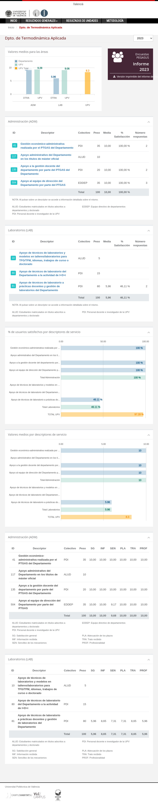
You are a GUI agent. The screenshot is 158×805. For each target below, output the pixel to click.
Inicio (11, 27)
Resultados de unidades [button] (82, 20)
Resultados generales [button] (42, 20)
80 (13, 273)
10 (13, 258)
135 (14, 169)
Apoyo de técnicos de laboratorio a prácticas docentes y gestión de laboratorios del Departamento (41, 286)
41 (14, 145)
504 (14, 182)
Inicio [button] (13, 20)
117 (14, 156)
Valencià (78, 4)
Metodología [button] (115, 20)
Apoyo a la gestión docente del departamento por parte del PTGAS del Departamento (45, 169)
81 (13, 286)
